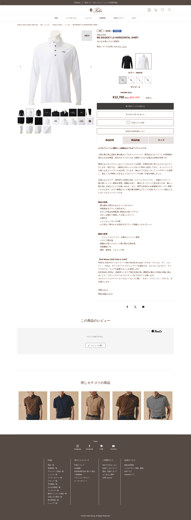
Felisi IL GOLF (57, 25)
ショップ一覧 (52, 503)
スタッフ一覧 (52, 481)
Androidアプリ (129, 474)
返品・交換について (110, 471)
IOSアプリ (128, 471)
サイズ (161, 140)
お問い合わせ (107, 478)
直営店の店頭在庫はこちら (135, 131)
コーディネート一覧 (55, 478)
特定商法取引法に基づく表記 (84, 471)
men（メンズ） (45, 25)
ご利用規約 (78, 474)
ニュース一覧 (52, 474)
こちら (124, 47)
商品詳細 (135, 140)
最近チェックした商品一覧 (57, 494)
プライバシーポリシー (82, 478)
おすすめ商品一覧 (54, 487)
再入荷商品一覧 (53, 500)
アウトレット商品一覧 (56, 471)
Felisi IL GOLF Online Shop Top (27, 25)
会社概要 (77, 468)
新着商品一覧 (52, 468)
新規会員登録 (129, 465)
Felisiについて (79, 465)
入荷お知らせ (135, 114)
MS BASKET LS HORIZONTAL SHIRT (85, 25)
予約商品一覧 (52, 484)
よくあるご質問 (108, 474)
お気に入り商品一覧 (55, 497)
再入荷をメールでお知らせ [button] (135, 106)
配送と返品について (105, 294)
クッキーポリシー (80, 481)
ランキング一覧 (53, 490)
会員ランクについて (110, 468)
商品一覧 (51, 465)
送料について (103, 290)
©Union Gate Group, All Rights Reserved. (95, 516)
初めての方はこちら (110, 465)
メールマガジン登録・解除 (133, 468)
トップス (67, 25)
